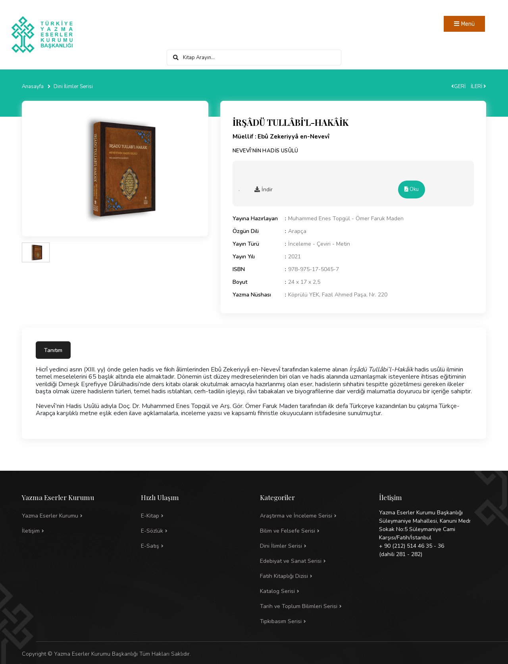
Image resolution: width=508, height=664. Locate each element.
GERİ (458, 86)
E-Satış (150, 546)
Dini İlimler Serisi (73, 86)
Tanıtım (53, 350)
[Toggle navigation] (464, 24)
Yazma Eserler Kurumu (50, 516)
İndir (263, 189)
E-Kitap (150, 516)
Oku (411, 189)
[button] (313, 531)
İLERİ (478, 86)
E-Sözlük (152, 531)
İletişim (31, 531)
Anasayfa (33, 86)
